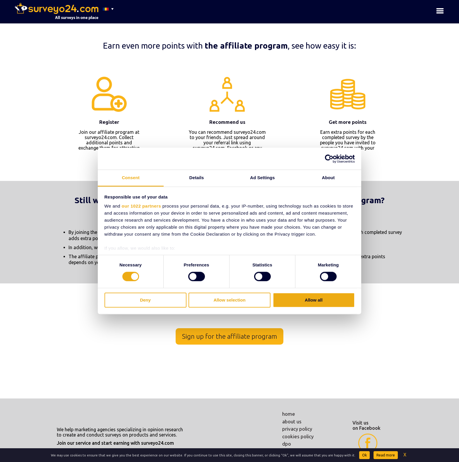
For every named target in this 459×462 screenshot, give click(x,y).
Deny (145, 299)
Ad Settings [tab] (262, 177)
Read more (385, 455)
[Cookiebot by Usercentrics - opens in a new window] (329, 158)
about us (292, 421)
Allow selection (229, 299)
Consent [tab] (131, 177)
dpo (286, 443)
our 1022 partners (141, 205)
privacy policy (297, 429)
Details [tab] (196, 177)
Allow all (314, 299)
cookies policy (298, 436)
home (288, 414)
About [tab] (328, 177)
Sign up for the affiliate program (229, 336)
